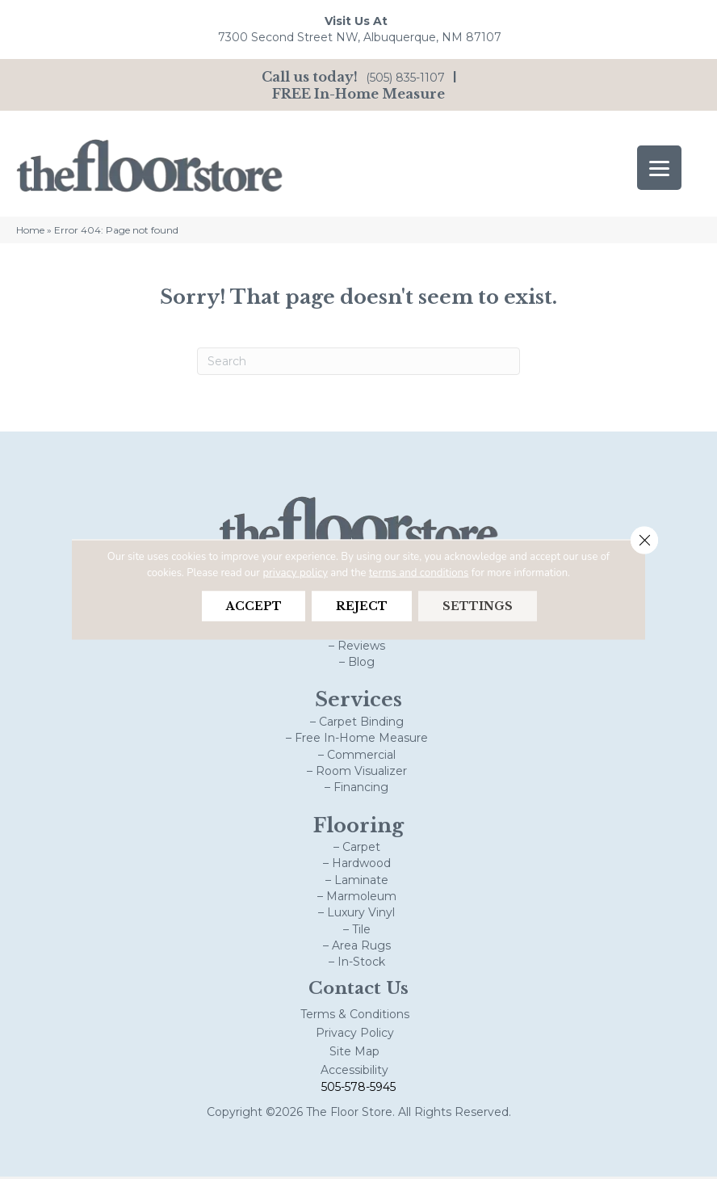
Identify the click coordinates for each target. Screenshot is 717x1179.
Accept (251, 606)
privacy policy (296, 572)
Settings (479, 606)
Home (30, 232)
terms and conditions (418, 572)
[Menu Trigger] (659, 167)
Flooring (358, 828)
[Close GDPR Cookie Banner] (643, 540)
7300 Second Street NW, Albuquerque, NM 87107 (359, 37)
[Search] (358, 363)
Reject (362, 606)
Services (358, 702)
